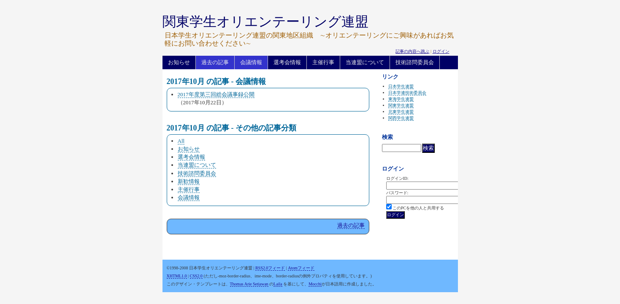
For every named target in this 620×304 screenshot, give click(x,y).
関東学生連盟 (401, 105)
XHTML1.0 (177, 276)
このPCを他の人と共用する (418, 208)
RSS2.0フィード (270, 268)
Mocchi (315, 284)
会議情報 (251, 62)
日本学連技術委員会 (407, 92)
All (181, 141)
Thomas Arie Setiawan (249, 284)
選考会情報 (287, 62)
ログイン (441, 51)
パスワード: (397, 192)
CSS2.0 (196, 276)
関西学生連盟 (401, 118)
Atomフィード (301, 268)
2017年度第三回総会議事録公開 (216, 94)
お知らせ (179, 62)
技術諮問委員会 (414, 62)
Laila (277, 284)
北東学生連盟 (401, 111)
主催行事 (323, 62)
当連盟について (365, 62)
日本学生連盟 (401, 86)
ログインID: (397, 178)
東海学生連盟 (401, 99)
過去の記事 (215, 62)
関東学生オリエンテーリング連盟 (265, 21)
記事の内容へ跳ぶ (412, 51)
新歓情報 (189, 181)
